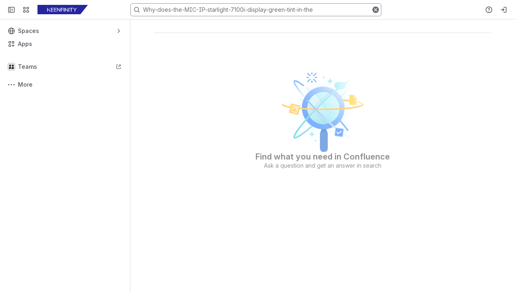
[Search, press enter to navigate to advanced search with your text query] (255, 9)
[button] (375, 9)
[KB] (62, 9)
